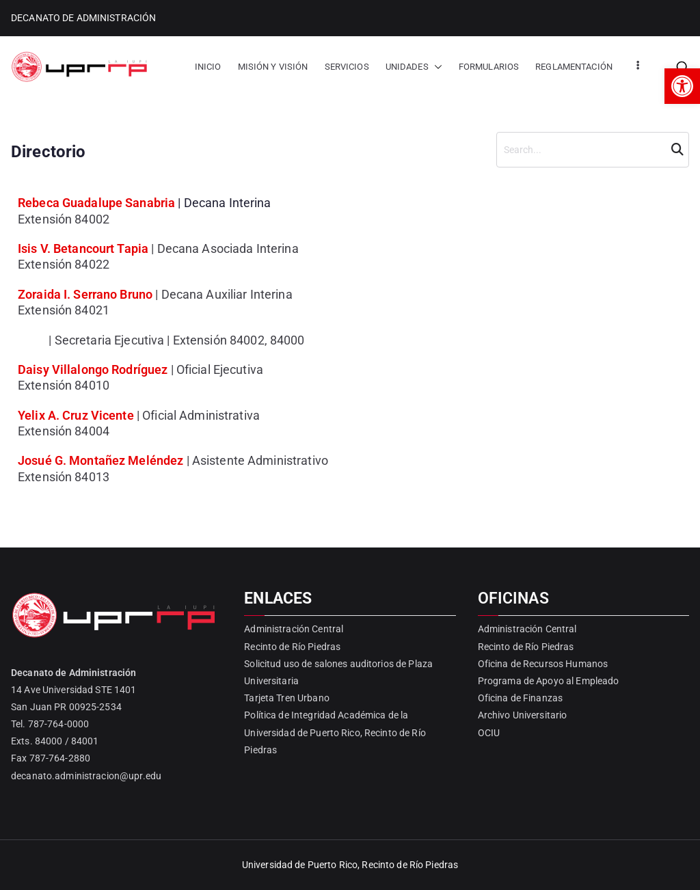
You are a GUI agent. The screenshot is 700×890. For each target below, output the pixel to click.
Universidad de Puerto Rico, (301, 864)
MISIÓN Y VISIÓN (273, 67)
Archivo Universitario (522, 715)
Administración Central (293, 628)
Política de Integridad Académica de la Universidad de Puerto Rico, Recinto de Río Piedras (334, 732)
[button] (682, 86)
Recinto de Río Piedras (292, 646)
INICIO (208, 67)
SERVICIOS (347, 67)
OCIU (489, 732)
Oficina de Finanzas (520, 697)
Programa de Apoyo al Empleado (548, 680)
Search (675, 149)
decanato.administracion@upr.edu (86, 775)
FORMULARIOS (489, 67)
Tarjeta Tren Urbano (286, 697)
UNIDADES (414, 67)
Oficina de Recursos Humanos (543, 663)
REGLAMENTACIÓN (573, 67)
